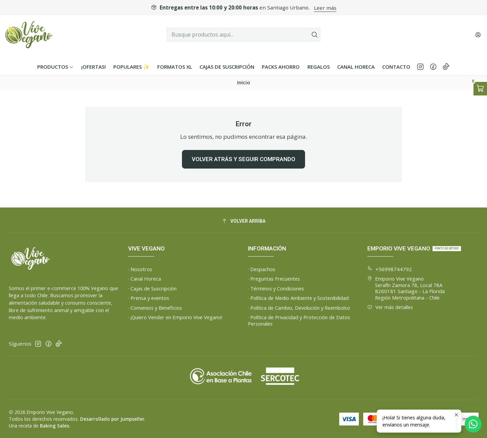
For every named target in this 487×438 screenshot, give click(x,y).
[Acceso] (478, 34)
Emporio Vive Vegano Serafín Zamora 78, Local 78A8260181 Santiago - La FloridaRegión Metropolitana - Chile (406, 288)
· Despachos (261, 269)
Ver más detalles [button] (390, 307)
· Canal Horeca (144, 278)
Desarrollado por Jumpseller (112, 419)
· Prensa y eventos (148, 297)
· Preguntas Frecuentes (274, 278)
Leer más (325, 7)
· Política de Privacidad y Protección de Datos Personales (299, 320)
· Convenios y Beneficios (155, 307)
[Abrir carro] (480, 88)
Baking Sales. (55, 425)
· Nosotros (140, 269)
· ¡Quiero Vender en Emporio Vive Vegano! (175, 317)
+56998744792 (389, 269)
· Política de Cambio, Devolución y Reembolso (299, 307)
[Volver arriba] (244, 221)
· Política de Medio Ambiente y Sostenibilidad (298, 297)
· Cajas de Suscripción (152, 288)
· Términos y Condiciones (276, 288)
